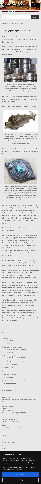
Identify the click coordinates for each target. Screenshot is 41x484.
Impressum (7, 449)
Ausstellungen (8, 377)
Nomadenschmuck (10, 374)
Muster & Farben (14, 344)
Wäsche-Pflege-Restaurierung (13, 356)
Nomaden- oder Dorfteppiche (13, 347)
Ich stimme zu (20, 474)
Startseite (7, 23)
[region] (20, 467)
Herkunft (11, 352)
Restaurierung (13, 364)
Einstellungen (20, 480)
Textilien (7, 371)
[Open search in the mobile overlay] (20, 17)
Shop (6, 445)
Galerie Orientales (14, 4)
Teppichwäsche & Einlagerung (18, 361)
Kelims (6, 338)
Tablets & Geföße (9, 368)
